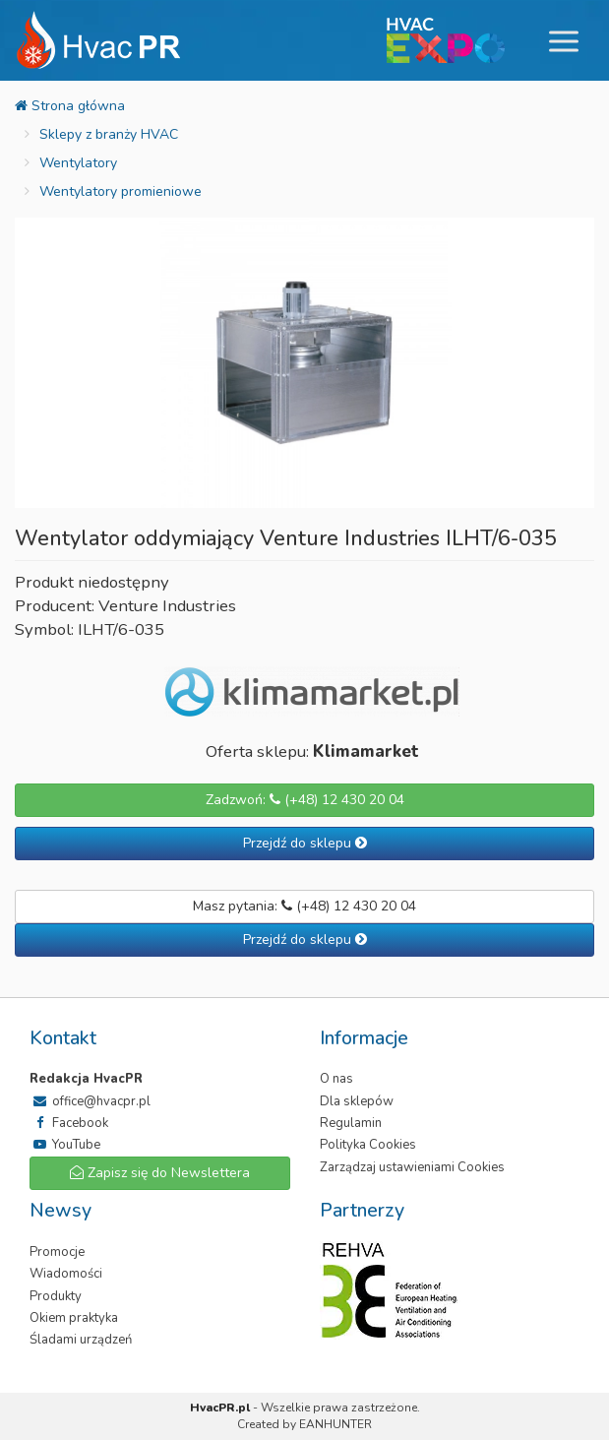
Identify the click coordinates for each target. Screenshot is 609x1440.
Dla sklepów (357, 1101)
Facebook (69, 1123)
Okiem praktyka (74, 1318)
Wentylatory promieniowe (120, 191)
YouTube (65, 1145)
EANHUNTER (335, 1424)
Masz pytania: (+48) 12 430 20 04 (304, 906)
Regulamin (351, 1123)
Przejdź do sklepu (305, 843)
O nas (336, 1079)
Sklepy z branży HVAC (108, 134)
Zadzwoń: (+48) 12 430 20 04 (305, 799)
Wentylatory (78, 163)
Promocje (57, 1252)
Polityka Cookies (368, 1145)
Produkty (56, 1296)
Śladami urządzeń (81, 1339)
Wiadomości (66, 1274)
